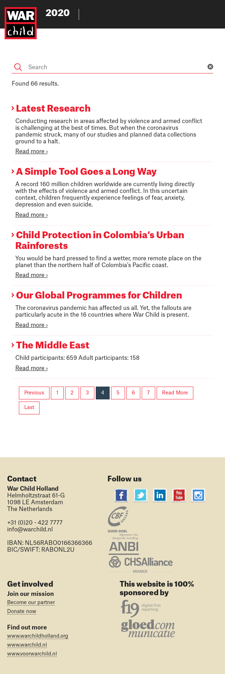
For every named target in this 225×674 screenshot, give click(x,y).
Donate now (21, 611)
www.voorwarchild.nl (32, 654)
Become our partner (31, 602)
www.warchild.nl (27, 645)
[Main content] (113, 223)
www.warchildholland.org (37, 636)
